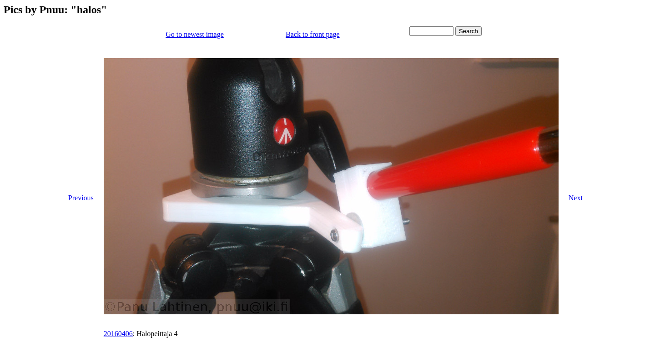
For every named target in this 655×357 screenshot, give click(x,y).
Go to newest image (195, 34)
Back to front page (313, 34)
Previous (81, 198)
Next (576, 198)
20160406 (118, 333)
